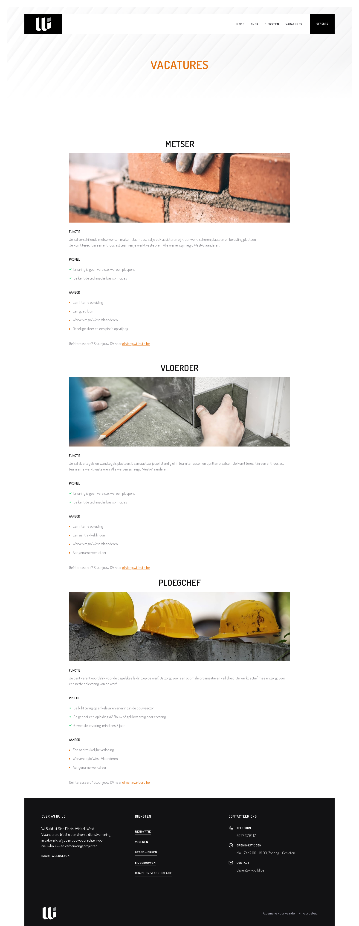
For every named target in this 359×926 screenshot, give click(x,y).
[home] (43, 24)
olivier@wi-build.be (136, 343)
